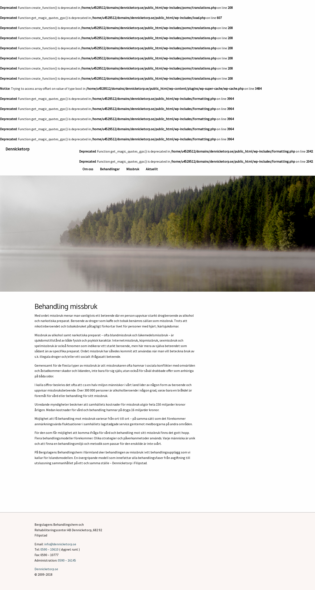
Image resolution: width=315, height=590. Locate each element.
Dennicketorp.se (46, 569)
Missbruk (132, 169)
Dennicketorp (17, 149)
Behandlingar (110, 169)
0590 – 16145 (67, 560)
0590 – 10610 (49, 549)
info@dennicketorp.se (60, 544)
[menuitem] (88, 168)
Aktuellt (152, 169)
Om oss (87, 169)
